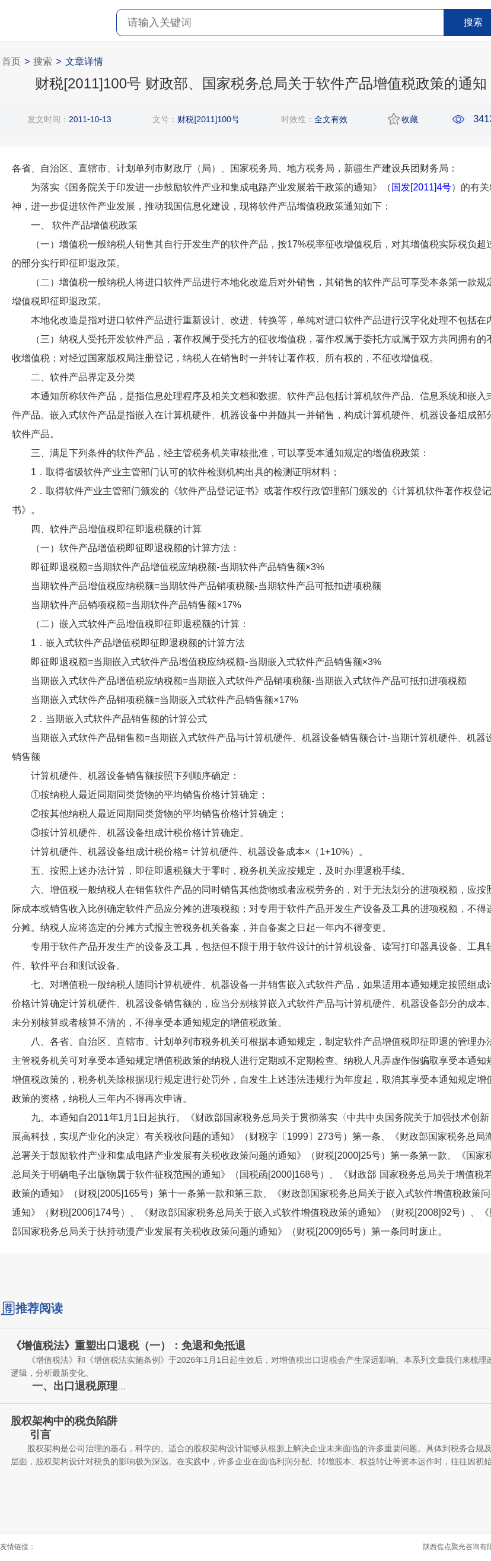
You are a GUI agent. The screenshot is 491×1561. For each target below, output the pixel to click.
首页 (11, 61)
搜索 (42, 61)
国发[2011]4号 (421, 187)
